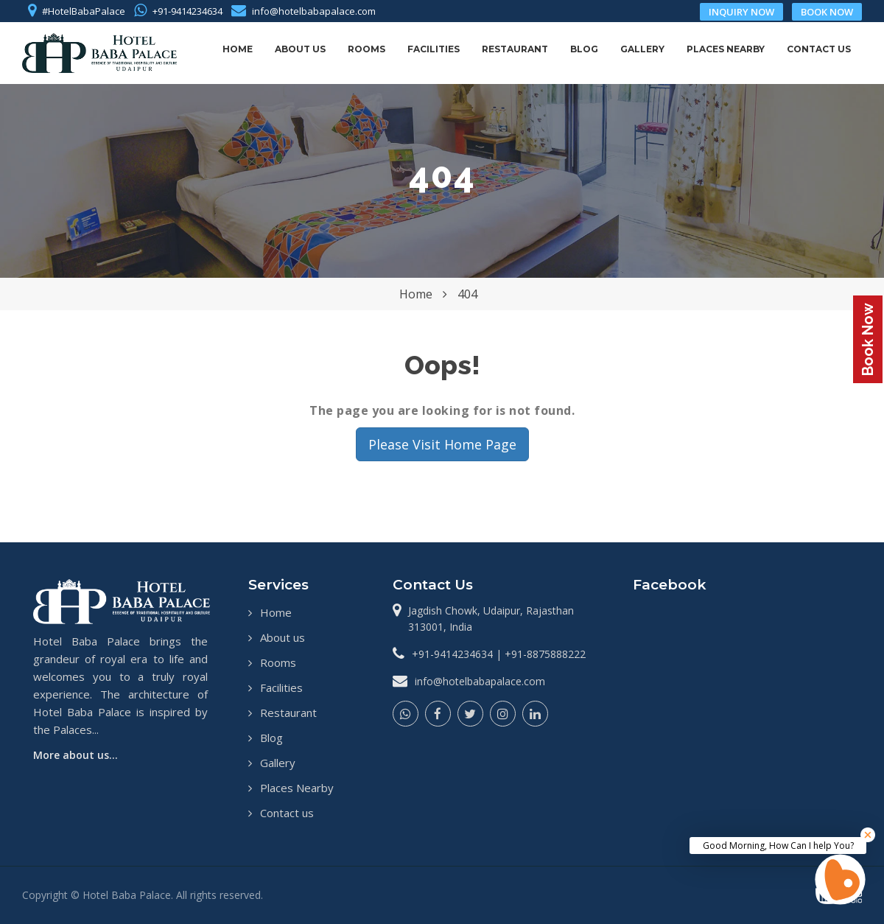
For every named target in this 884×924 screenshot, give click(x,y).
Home (237, 49)
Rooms (366, 49)
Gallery (642, 49)
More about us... (75, 755)
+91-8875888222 (545, 654)
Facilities (433, 49)
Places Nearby (726, 49)
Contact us (819, 49)
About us (300, 49)
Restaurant (515, 49)
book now (827, 11)
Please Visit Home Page (442, 444)
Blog (584, 49)
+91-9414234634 (187, 11)
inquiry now (741, 11)
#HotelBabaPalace (83, 11)
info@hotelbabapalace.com (314, 11)
